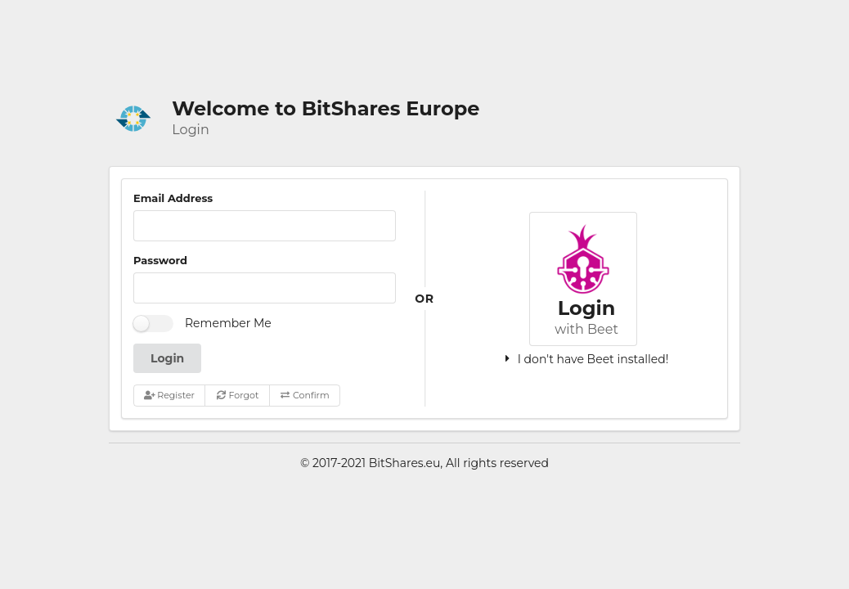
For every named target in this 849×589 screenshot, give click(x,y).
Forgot (237, 395)
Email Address (173, 198)
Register (169, 395)
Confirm (304, 395)
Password (160, 260)
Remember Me (228, 323)
